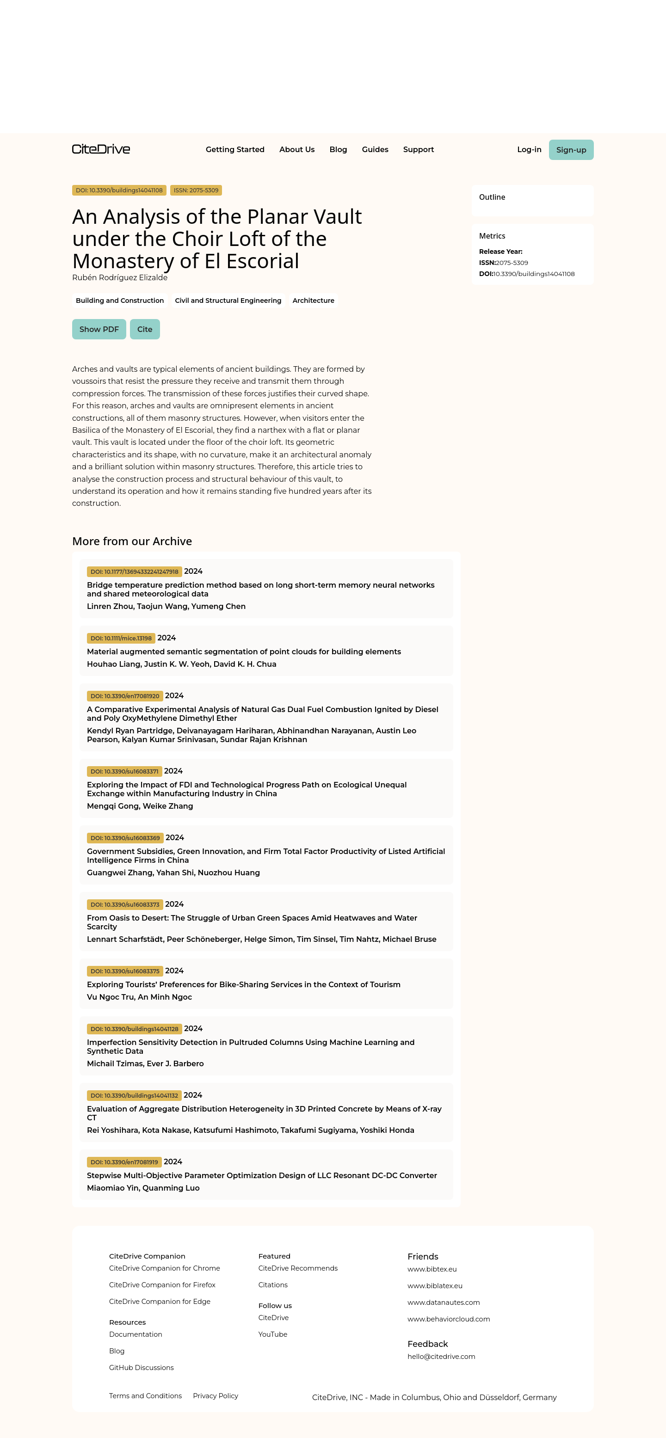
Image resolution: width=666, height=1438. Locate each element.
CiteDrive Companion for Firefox (162, 1285)
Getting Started (235, 149)
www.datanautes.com (443, 1302)
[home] (101, 151)
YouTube (273, 1334)
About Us (296, 149)
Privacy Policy (215, 1396)
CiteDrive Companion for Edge (159, 1301)
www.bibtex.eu (432, 1269)
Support (418, 149)
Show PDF (99, 329)
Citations (273, 1285)
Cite (145, 329)
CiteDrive (274, 1318)
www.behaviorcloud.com (448, 1319)
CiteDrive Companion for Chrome (164, 1268)
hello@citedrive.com (441, 1356)
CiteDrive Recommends (298, 1268)
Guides (375, 149)
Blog (338, 149)
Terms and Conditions (145, 1396)
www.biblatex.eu (434, 1286)
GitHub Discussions (141, 1368)
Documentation (135, 1334)
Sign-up (571, 150)
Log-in (530, 149)
